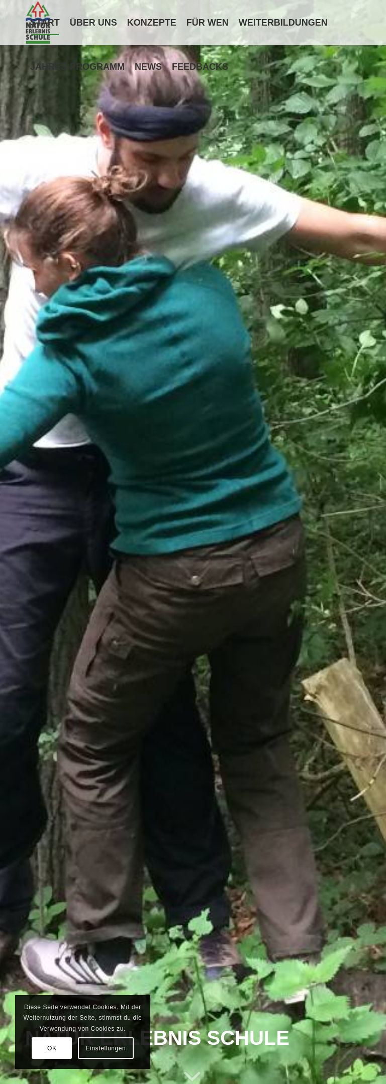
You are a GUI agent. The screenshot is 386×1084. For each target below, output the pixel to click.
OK (52, 1048)
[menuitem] (45, 23)
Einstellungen (105, 1048)
